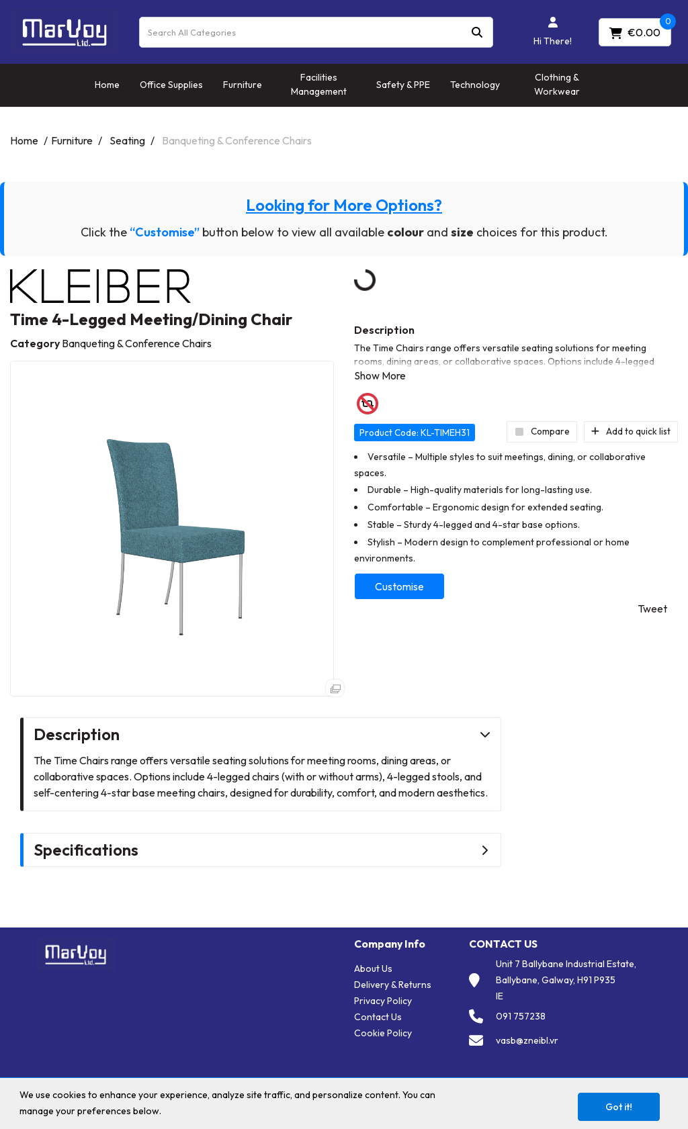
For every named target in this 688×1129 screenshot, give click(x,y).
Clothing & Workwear (557, 84)
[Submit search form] (477, 32)
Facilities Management (319, 84)
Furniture (242, 85)
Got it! (618, 1107)
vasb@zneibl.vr (527, 1040)
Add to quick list (631, 431)
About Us (373, 968)
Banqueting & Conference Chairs (237, 140)
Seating (127, 140)
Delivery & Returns (392, 985)
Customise (399, 586)
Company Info (389, 944)
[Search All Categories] (316, 32)
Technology (475, 85)
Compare (542, 431)
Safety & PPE (403, 85)
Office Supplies (171, 85)
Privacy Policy (383, 1001)
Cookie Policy (383, 1033)
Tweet (652, 608)
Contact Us (378, 1017)
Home (107, 85)
